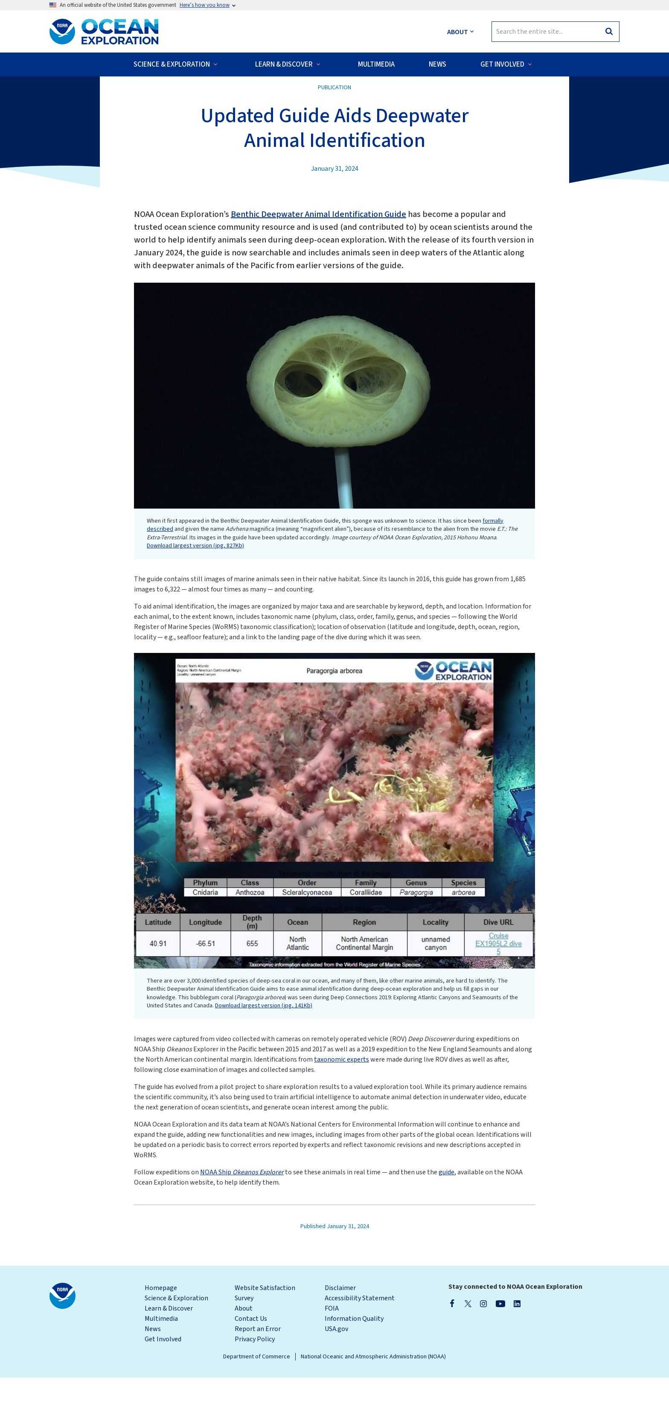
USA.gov (336, 1373)
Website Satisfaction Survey (265, 1337)
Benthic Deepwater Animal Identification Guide (318, 259)
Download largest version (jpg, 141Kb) (263, 1050)
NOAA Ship (242, 1216)
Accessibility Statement (360, 1342)
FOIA (332, 1353)
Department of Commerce (256, 1401)
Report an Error (258, 1373)
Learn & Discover (169, 1353)
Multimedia (161, 1363)
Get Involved (163, 1383)
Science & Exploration (176, 1342)
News (153, 1373)
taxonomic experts (341, 1104)
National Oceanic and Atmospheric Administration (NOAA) (373, 1401)
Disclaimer (340, 1332)
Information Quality (354, 1363)
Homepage (161, 1332)
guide (446, 1216)
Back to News (77, 94)
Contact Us (251, 1363)
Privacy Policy (255, 1383)
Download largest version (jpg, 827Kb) (195, 590)
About (244, 1353)
